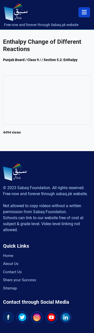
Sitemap (10, 288)
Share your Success (19, 280)
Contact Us (12, 272)
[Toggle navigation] (84, 12)
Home (8, 255)
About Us (11, 263)
